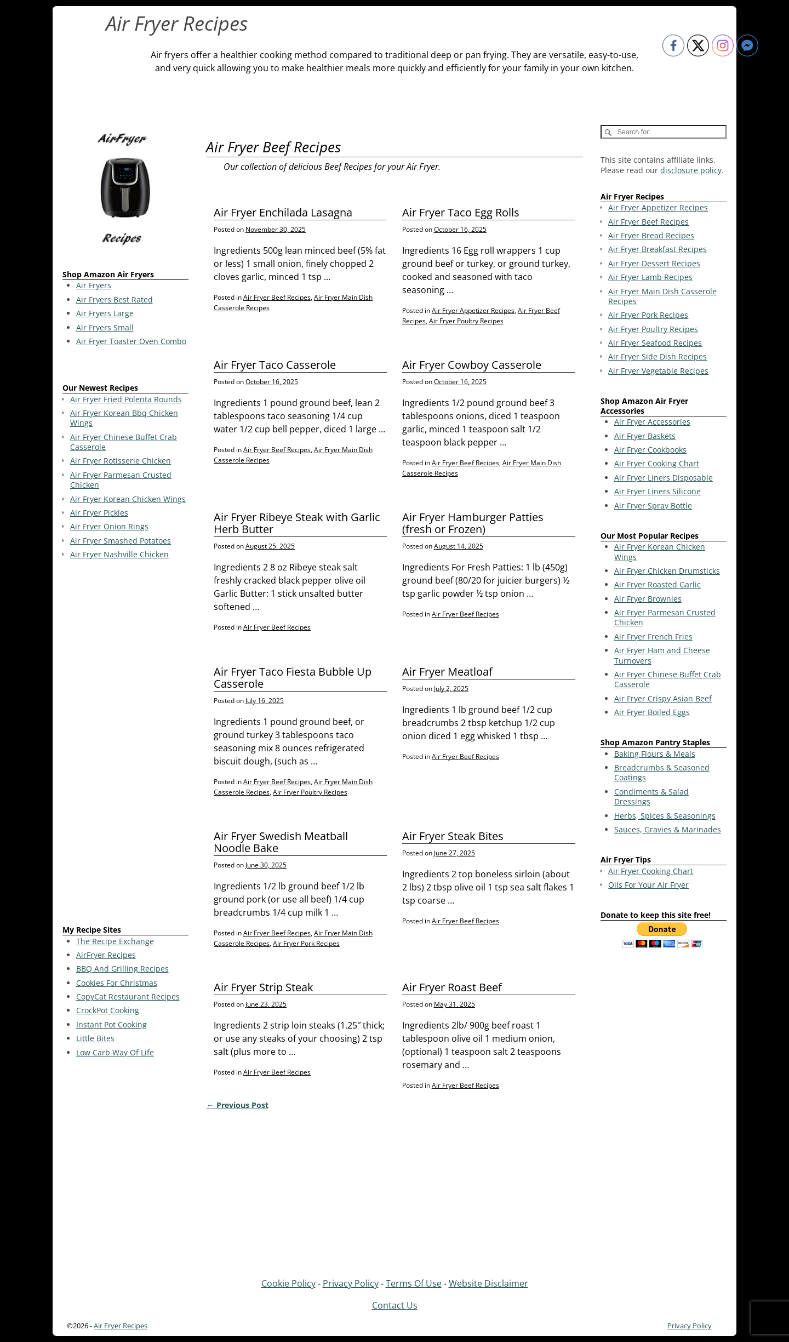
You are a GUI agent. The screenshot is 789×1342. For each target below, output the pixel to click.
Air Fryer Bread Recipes (651, 235)
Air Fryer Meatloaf (447, 671)
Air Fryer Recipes (177, 23)
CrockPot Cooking (107, 1010)
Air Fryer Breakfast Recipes (657, 249)
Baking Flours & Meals (654, 754)
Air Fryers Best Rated (114, 299)
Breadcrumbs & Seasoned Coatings (662, 772)
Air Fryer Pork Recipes (306, 943)
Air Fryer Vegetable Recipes (658, 371)
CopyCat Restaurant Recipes (128, 996)
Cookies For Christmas (116, 983)
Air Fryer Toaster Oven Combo (131, 341)
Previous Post (237, 1105)
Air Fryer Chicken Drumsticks (667, 571)
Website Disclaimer (488, 1283)
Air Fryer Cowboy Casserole (471, 364)
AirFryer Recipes (106, 955)
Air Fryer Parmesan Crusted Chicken (665, 617)
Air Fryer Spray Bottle (653, 505)
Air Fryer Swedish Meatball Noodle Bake (281, 842)
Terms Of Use (414, 1283)
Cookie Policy (288, 1283)
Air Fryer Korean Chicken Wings (659, 551)
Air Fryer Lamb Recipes (650, 277)
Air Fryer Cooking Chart (656, 463)
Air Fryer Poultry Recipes (466, 320)
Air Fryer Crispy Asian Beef (663, 698)
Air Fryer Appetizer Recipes (473, 310)
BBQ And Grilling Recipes (122, 968)
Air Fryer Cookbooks (650, 449)
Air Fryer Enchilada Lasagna (283, 212)
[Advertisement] (125, 744)
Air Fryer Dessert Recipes (654, 263)
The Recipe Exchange (115, 941)
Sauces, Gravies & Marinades (667, 829)
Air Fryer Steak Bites (453, 836)
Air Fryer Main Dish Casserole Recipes (662, 296)
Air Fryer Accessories (652, 421)
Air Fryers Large (105, 313)
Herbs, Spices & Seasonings (665, 815)
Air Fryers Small (105, 327)
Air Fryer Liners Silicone (657, 491)
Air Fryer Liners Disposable (663, 477)
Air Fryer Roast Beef (452, 987)
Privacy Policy (351, 1283)
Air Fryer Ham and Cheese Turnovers (662, 655)
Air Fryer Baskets (645, 436)
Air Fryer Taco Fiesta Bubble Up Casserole (292, 677)
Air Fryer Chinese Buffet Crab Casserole (667, 679)
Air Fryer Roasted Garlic (657, 584)
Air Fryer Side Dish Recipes (657, 356)
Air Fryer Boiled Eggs (652, 712)
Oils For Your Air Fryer (648, 885)
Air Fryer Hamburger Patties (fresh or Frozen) (473, 523)
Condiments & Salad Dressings (651, 796)
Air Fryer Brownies (648, 598)
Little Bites (95, 1038)
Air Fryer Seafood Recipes (655, 343)
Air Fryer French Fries (653, 636)
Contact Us (395, 1305)
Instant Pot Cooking (111, 1024)
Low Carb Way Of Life (115, 1052)
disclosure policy (691, 170)
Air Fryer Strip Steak (263, 987)
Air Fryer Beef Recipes (277, 297)
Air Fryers (93, 285)
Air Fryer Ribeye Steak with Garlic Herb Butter (297, 523)
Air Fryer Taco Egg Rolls (460, 212)
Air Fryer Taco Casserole (275, 364)
